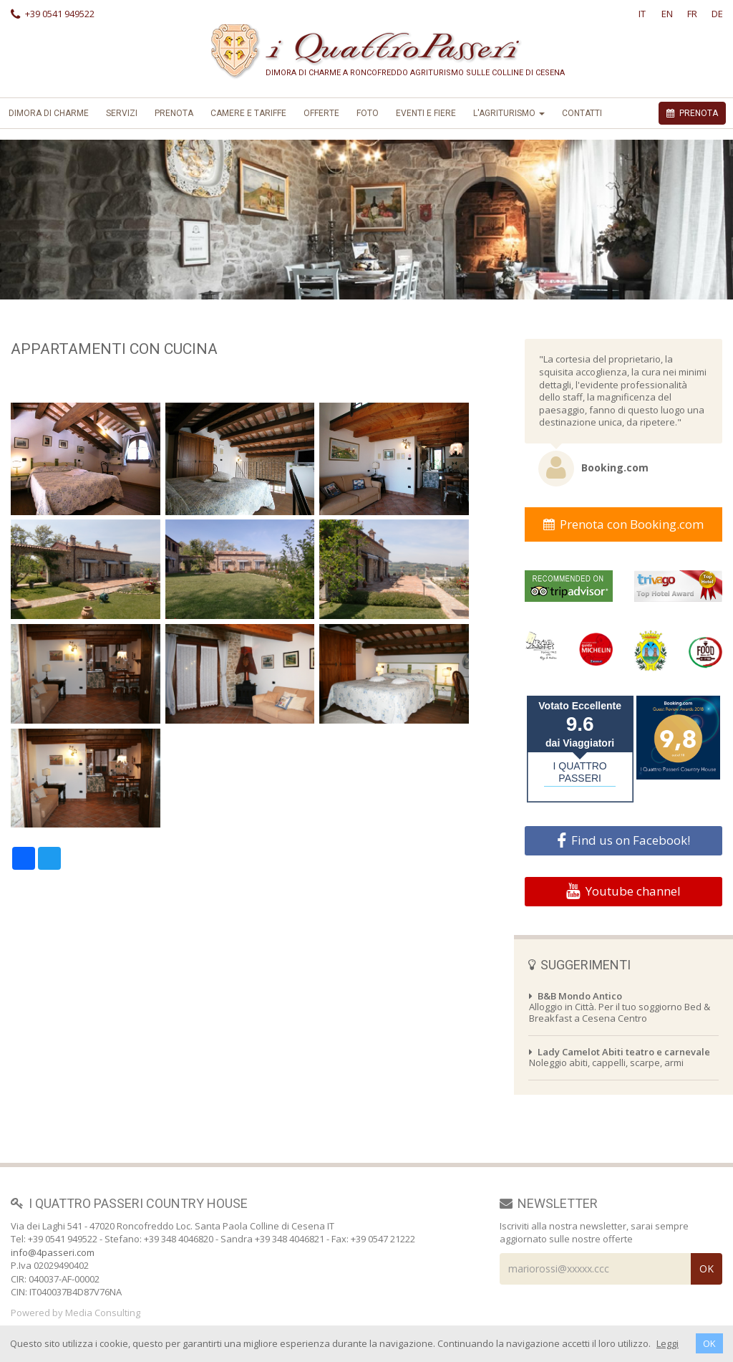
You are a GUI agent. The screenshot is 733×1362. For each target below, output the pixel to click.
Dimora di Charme (49, 113)
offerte (321, 113)
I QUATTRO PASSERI (580, 772)
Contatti (582, 113)
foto (367, 113)
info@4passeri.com (52, 1252)
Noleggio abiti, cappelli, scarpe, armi (619, 1057)
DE (717, 13)
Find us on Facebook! (623, 840)
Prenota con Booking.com (623, 524)
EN (667, 13)
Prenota (174, 113)
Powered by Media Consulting (75, 1312)
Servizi (121, 113)
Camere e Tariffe (248, 113)
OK (709, 1343)
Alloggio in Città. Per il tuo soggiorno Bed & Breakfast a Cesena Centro (619, 1007)
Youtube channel (623, 891)
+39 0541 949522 (52, 13)
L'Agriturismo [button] (509, 113)
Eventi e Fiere (426, 113)
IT (642, 13)
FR (692, 13)
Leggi (667, 1343)
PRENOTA (692, 113)
